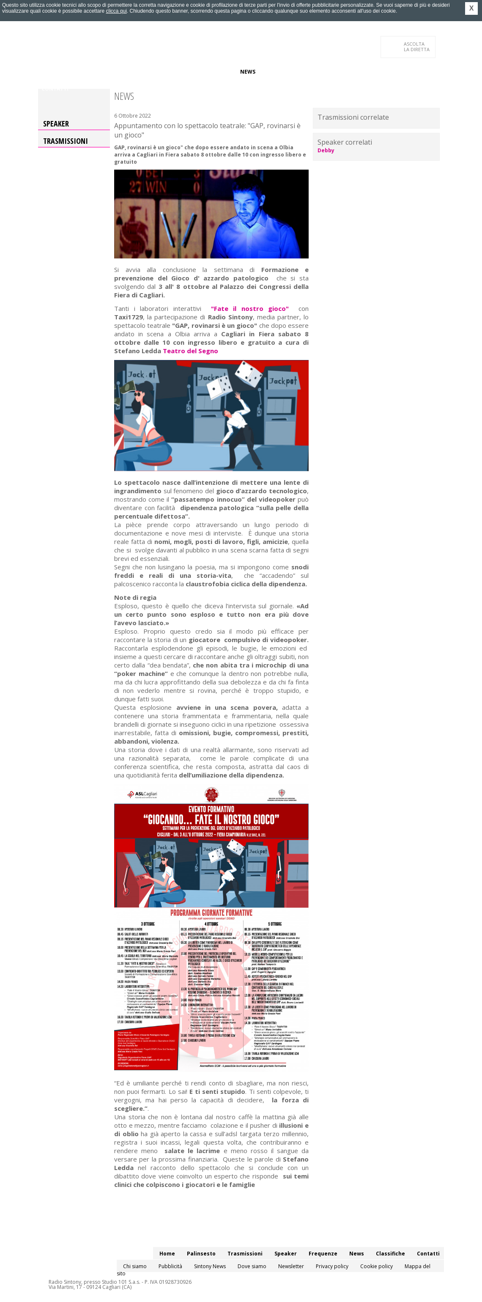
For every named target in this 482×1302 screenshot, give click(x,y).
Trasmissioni (65, 141)
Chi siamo (135, 1266)
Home (49, 71)
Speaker (184, 71)
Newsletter (291, 1266)
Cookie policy (376, 1266)
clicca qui (116, 11)
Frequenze (218, 71)
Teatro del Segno (190, 350)
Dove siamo (252, 1266)
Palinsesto (80, 71)
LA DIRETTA (417, 46)
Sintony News (210, 1266)
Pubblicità (170, 1266)
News (247, 71)
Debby (326, 150)
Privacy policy (332, 1266)
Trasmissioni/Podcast (135, 71)
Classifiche (278, 71)
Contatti (54, 88)
